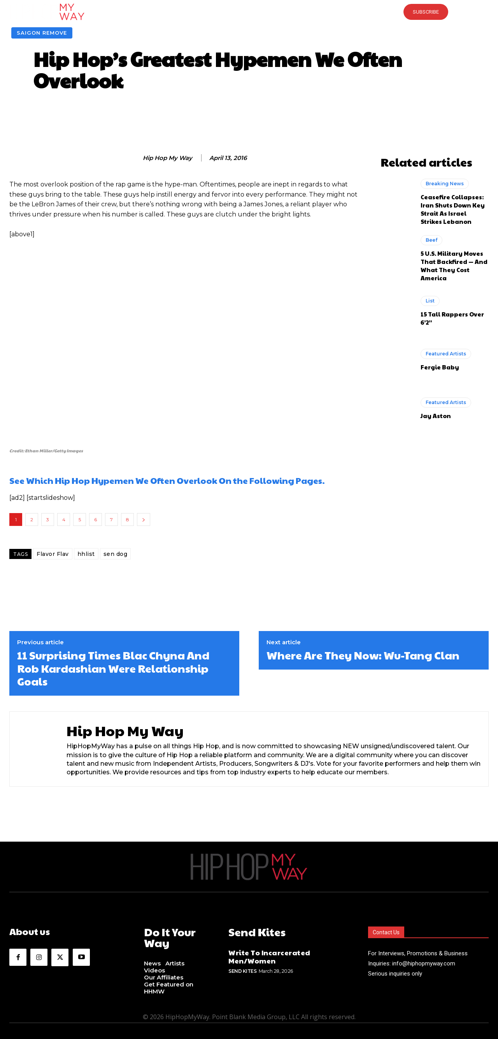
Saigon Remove (41, 33)
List (430, 301)
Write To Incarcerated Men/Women (269, 955)
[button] (249, 11)
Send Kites (242, 969)
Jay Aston (436, 415)
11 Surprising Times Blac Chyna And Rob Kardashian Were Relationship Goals (113, 668)
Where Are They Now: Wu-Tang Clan (363, 655)
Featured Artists (446, 354)
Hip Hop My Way (167, 158)
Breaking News (445, 183)
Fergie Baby (440, 367)
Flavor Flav (53, 553)
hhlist (86, 553)
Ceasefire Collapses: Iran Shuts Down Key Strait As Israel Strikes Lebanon (453, 209)
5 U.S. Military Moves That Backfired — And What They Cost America (454, 265)
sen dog (115, 553)
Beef (431, 240)
